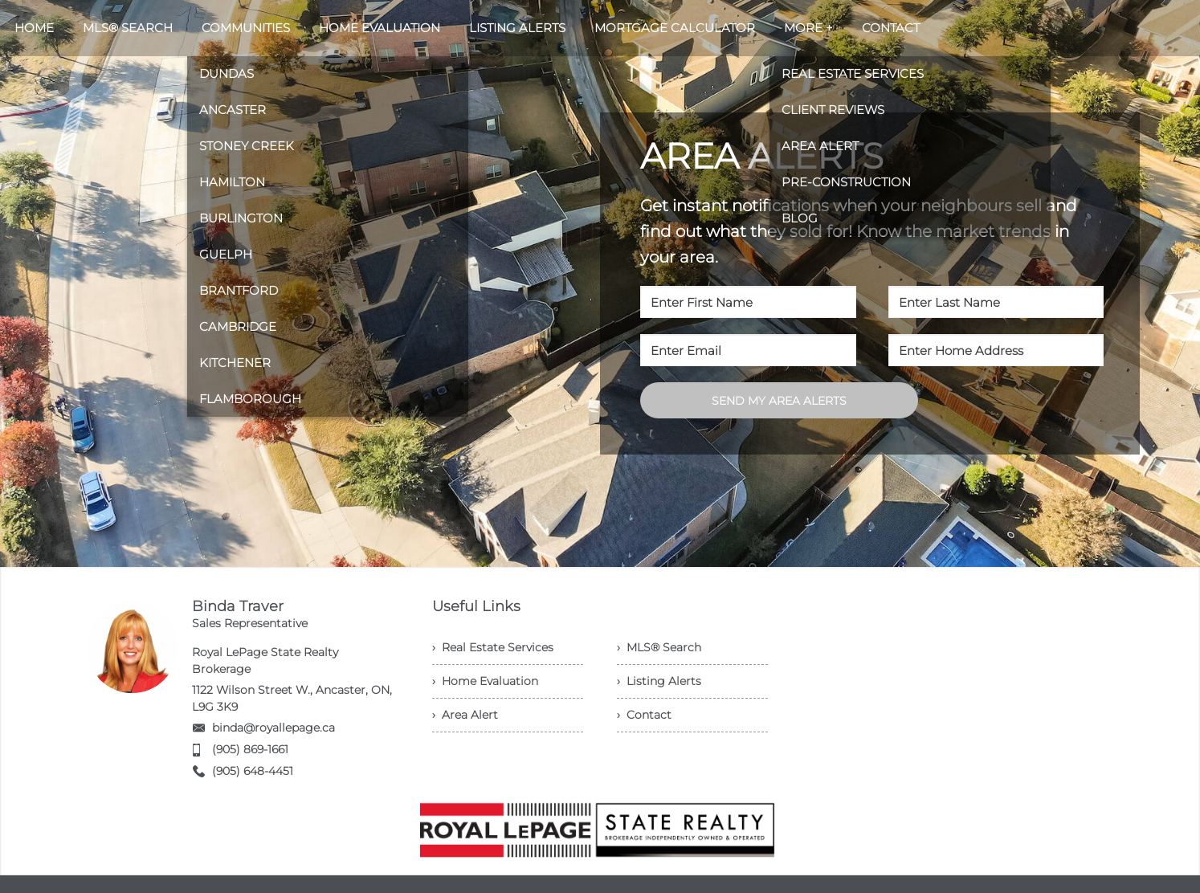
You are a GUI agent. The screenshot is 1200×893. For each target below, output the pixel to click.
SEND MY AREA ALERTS (779, 400)
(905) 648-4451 (252, 771)
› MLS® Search (659, 647)
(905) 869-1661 (250, 749)
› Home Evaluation (485, 681)
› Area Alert (465, 714)
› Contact (644, 714)
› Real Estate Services (492, 647)
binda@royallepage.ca (273, 727)
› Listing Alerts (659, 681)
